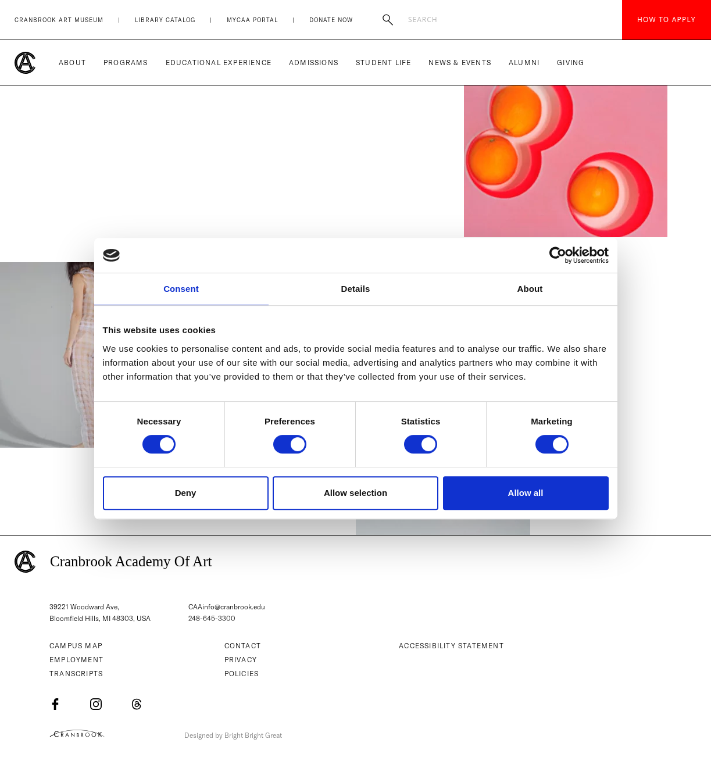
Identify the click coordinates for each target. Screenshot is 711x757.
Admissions (313, 62)
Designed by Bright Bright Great (236, 735)
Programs (125, 62)
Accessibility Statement (451, 646)
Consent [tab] (181, 289)
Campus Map (75, 646)
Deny (185, 493)
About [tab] (530, 289)
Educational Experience (218, 62)
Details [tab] (355, 289)
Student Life (383, 62)
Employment (76, 660)
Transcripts (76, 674)
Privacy (240, 660)
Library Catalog (165, 20)
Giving (570, 62)
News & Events (459, 62)
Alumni (524, 62)
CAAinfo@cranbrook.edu (226, 606)
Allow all (526, 493)
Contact (242, 646)
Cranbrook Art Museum (59, 20)
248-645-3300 (212, 619)
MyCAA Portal (252, 20)
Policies (241, 674)
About (72, 62)
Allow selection (355, 493)
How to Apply (666, 19)
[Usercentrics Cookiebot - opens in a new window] (558, 255)
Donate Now (331, 20)
